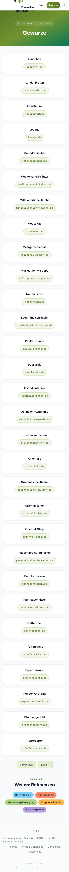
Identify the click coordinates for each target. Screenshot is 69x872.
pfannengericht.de (34, 724)
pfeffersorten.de (34, 748)
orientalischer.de (34, 513)
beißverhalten (23, 794)
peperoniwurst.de (34, 677)
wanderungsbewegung (21, 802)
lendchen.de (34, 66)
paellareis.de (34, 372)
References (34, 851)
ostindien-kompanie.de (34, 419)
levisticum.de (34, 113)
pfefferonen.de (34, 630)
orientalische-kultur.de (35, 489)
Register (53, 5)
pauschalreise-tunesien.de (34, 560)
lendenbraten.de (35, 90)
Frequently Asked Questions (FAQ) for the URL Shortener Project (30, 840)
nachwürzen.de (34, 301)
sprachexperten (34, 809)
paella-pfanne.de (34, 348)
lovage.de (34, 137)
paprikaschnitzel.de (35, 607)
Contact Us (54, 846)
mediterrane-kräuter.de (34, 184)
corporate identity (51, 802)
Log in (41, 4)
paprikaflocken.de (34, 583)
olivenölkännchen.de (35, 442)
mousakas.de (34, 231)
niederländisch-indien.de (34, 325)
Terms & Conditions (32, 846)
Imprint (13, 846)
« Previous (26, 764)
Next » (45, 764)
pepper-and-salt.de (34, 701)
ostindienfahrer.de (34, 395)
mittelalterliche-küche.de (34, 207)
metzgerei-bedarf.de (35, 254)
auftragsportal (46, 794)
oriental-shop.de (34, 536)
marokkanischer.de (34, 160)
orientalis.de (34, 466)
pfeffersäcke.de (35, 654)
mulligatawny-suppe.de (34, 278)
